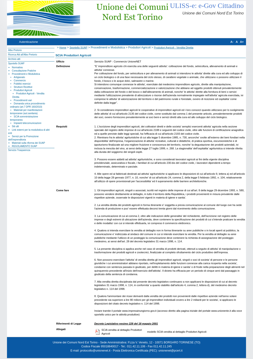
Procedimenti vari (23, 100)
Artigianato (19, 77)
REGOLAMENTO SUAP (24, 146)
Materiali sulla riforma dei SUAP (28, 143)
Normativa (17, 67)
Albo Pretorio (15, 50)
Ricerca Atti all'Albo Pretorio (22, 54)
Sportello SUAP (16, 63)
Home (62, 47)
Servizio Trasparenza (19, 150)
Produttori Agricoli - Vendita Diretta (173, 47)
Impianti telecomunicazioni (27, 123)
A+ (242, 42)
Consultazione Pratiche (24, 70)
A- (231, 42)
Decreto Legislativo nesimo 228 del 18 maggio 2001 (126, 323)
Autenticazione (28, 42)
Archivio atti (14, 59)
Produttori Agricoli (23, 90)
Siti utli (15, 126)
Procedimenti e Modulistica (26, 74)
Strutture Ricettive (23, 87)
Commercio (20, 80)
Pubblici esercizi (22, 83)
